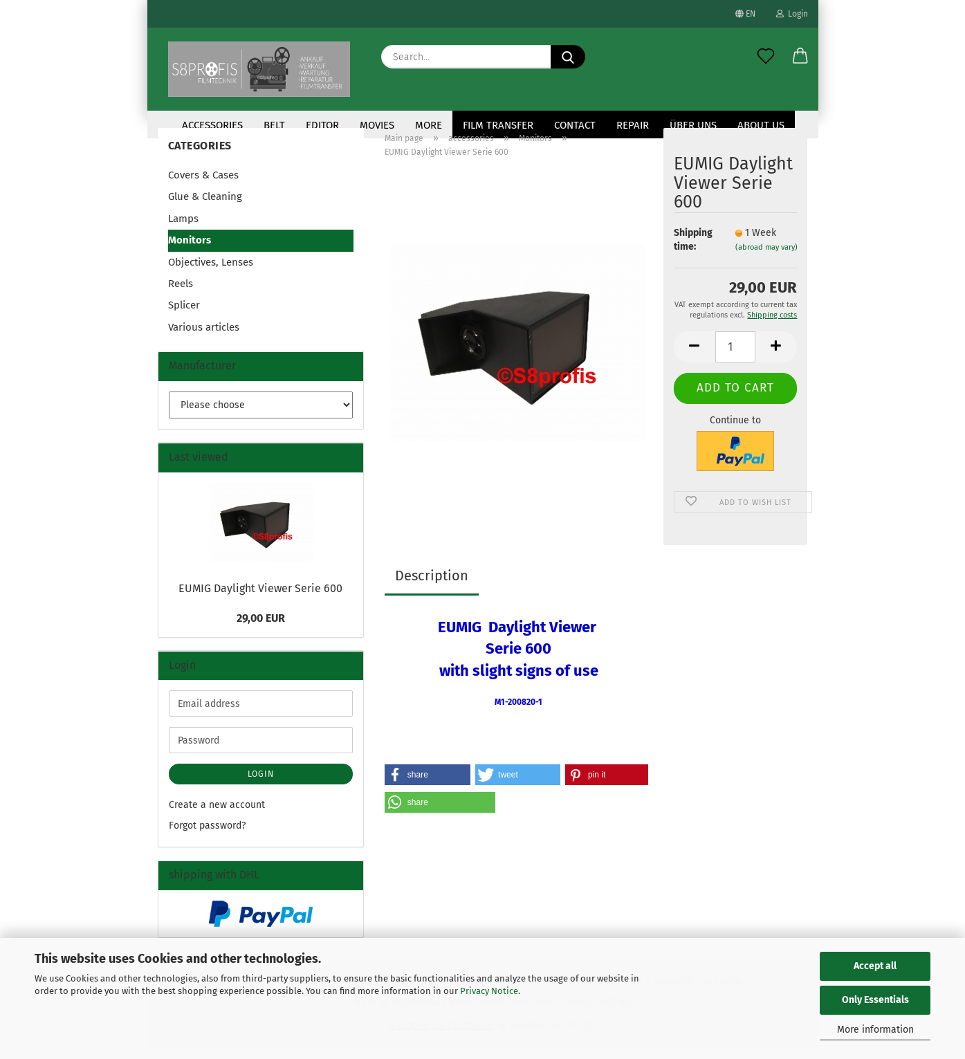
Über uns (693, 125)
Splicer (184, 315)
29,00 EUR (261, 627)
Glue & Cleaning (205, 206)
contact (575, 125)
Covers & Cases (203, 184)
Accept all (875, 966)
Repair (632, 125)
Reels (180, 293)
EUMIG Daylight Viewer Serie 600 (260, 598)
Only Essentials (875, 1000)
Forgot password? (207, 835)
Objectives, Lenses (210, 272)
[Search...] (568, 56)
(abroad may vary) (766, 256)
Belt (274, 125)
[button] (800, 57)
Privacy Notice (489, 991)
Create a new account (217, 814)
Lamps (183, 228)
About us (760, 125)
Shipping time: (693, 249)
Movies (377, 125)
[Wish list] (765, 57)
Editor (322, 125)
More (428, 125)
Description (431, 585)
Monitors (189, 249)
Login (792, 14)
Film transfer (498, 125)
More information (875, 1029)
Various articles (203, 337)
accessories (212, 125)
